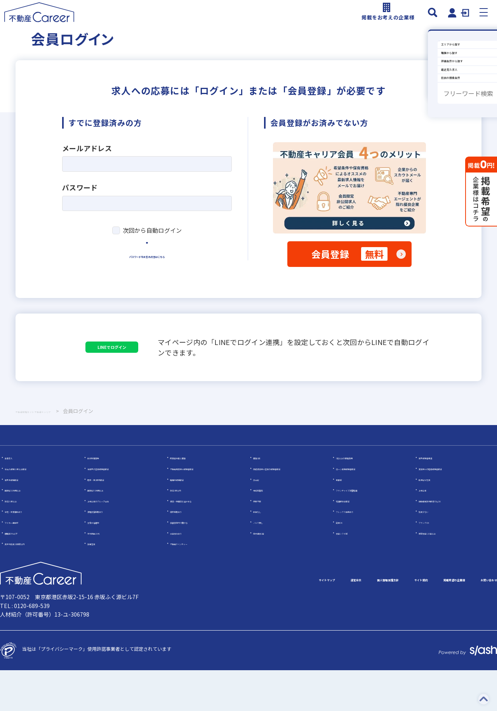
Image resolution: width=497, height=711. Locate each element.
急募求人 (14, 498)
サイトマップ (208, 620)
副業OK (343, 562)
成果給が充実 (433, 519)
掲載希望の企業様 (419, 620)
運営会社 (254, 620)
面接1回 (261, 498)
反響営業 (96, 583)
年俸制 (343, 519)
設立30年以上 (19, 540)
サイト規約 (363, 620)
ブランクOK (431, 562)
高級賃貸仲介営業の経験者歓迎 (285, 508)
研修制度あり (184, 551)
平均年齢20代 (101, 573)
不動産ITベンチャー (190, 583)
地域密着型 (264, 530)
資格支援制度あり (106, 551)
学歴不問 (262, 540)
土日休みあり (184, 573)
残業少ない (430, 551)
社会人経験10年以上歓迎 (31, 508)
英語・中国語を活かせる (195, 540)
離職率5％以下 (20, 573)
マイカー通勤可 (21, 562)
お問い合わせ (478, 620)
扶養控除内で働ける (191, 562)
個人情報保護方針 (307, 620)
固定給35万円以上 (106, 530)
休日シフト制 (350, 573)
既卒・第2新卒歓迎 (107, 519)
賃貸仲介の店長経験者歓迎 (446, 508)
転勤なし (262, 551)
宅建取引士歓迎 (352, 540)
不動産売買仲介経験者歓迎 (198, 508)
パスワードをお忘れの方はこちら (147, 299)
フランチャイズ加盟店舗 (361, 530)
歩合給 (260, 519)
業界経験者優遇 (435, 498)
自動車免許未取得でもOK (445, 540)
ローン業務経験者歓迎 (359, 508)
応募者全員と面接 (188, 498)
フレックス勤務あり (357, 551)
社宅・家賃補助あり (26, 551)
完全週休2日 (266, 573)
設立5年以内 (183, 530)
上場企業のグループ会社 (112, 540)
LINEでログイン (147, 378)
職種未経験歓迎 (186, 519)
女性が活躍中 (101, 562)
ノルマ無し (264, 562)
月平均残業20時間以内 (28, 583)
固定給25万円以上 (24, 530)
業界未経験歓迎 (21, 519)
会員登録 (349, 272)
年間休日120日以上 (439, 573)
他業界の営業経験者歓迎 (113, 508)
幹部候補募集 (101, 498)
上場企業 (428, 530)
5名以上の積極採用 (356, 498)
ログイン (147, 274)
